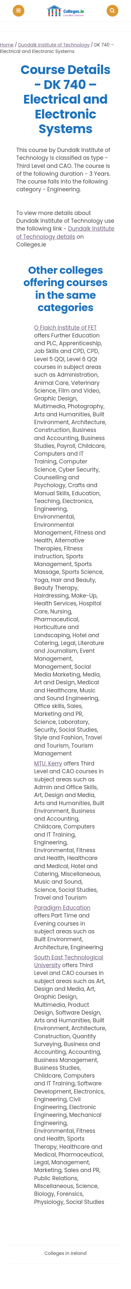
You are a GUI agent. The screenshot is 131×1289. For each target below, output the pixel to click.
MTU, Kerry (48, 763)
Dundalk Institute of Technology (54, 45)
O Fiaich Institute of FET (65, 328)
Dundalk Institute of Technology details (65, 232)
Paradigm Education (62, 908)
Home (7, 45)
